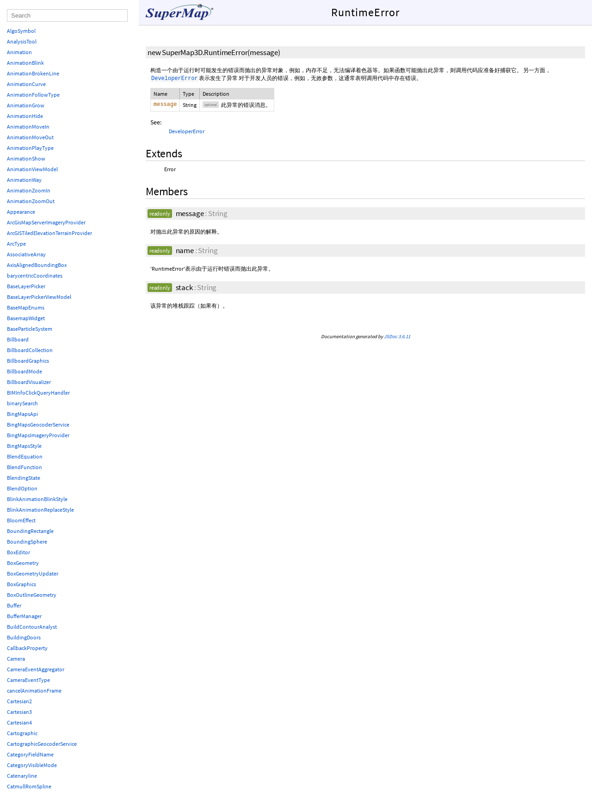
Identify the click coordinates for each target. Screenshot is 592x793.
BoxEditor (18, 552)
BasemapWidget (26, 318)
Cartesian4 (19, 722)
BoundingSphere (27, 541)
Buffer (14, 605)
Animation (19, 52)
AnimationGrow (25, 105)
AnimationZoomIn (28, 190)
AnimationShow (26, 158)
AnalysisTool (22, 41)
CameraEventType (28, 679)
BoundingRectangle (30, 530)
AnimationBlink (25, 62)
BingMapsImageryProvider (38, 435)
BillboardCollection (30, 350)
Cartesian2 (19, 701)
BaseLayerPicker (26, 286)
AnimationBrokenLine (33, 73)
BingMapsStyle (24, 445)
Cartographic (22, 733)
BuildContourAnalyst (32, 626)
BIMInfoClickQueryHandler (38, 392)
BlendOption (22, 488)
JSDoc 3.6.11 (397, 336)
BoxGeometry (23, 562)
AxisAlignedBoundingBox (37, 264)
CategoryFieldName (30, 754)
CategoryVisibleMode (32, 765)
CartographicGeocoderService (42, 743)
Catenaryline (22, 775)
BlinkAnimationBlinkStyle (37, 499)
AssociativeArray (26, 254)
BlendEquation (25, 456)
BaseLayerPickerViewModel (39, 296)
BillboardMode (24, 371)
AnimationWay (24, 179)
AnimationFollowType (33, 94)
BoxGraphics (21, 584)
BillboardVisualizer (29, 381)
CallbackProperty (27, 647)
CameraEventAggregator (35, 669)
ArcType (16, 243)
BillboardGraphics (28, 360)
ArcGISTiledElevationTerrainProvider (49, 232)
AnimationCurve (26, 84)
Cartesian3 (19, 711)
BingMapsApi (22, 413)
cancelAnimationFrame (34, 690)
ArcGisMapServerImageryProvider (46, 222)
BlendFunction (24, 467)
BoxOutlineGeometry (31, 594)
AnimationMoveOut (30, 137)
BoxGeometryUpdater (32, 573)
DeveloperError (186, 131)
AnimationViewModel (32, 169)
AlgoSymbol (21, 30)
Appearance (21, 211)
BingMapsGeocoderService (38, 424)
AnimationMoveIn (28, 126)
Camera (16, 658)
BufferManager (24, 616)
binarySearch (22, 403)
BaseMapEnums (25, 307)
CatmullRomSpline (29, 786)
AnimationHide (25, 115)
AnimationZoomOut (31, 201)
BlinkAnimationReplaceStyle (40, 509)
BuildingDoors (24, 637)
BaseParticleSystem (29, 328)
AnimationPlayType (30, 147)
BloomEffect (21, 520)
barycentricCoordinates (34, 275)
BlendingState (23, 477)
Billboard (18, 339)
